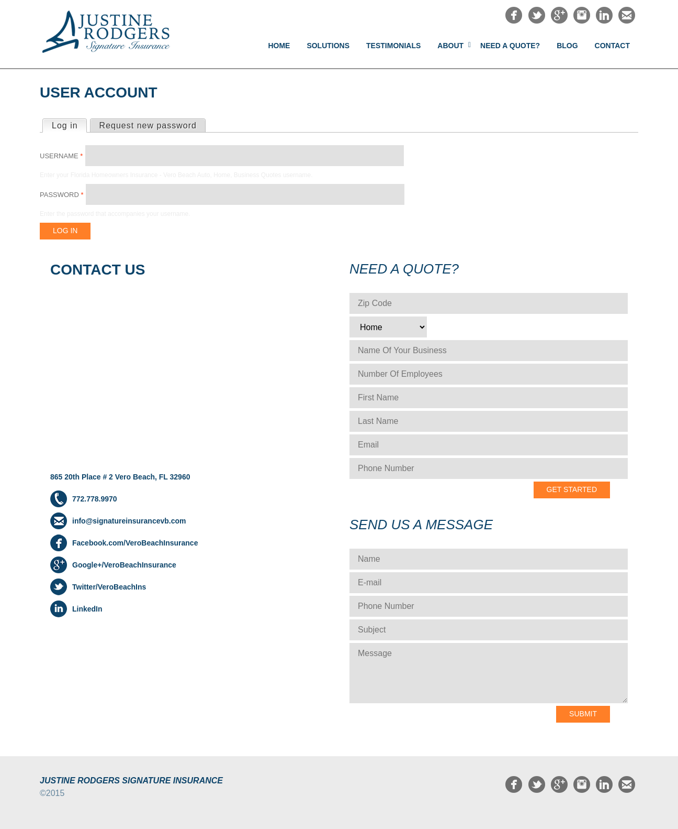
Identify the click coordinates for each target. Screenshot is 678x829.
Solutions (328, 45)
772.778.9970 (94, 499)
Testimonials (393, 45)
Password (62, 195)
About (450, 45)
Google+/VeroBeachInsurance (124, 565)
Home (279, 45)
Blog (567, 45)
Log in (69, 124)
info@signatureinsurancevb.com (129, 521)
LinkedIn (87, 609)
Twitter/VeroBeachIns (109, 587)
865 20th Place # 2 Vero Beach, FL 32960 (120, 477)
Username (61, 156)
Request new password (148, 125)
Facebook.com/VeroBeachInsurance (135, 543)
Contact (612, 45)
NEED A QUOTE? (510, 45)
